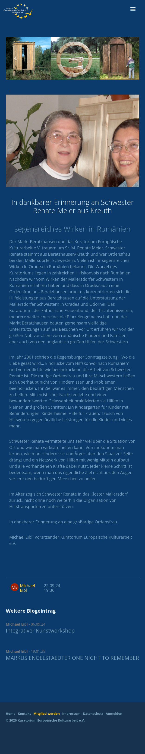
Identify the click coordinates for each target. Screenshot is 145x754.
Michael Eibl (27, 588)
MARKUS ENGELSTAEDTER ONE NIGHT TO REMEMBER (72, 658)
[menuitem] (11, 713)
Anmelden (114, 713)
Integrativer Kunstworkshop (40, 630)
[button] (16, 58)
